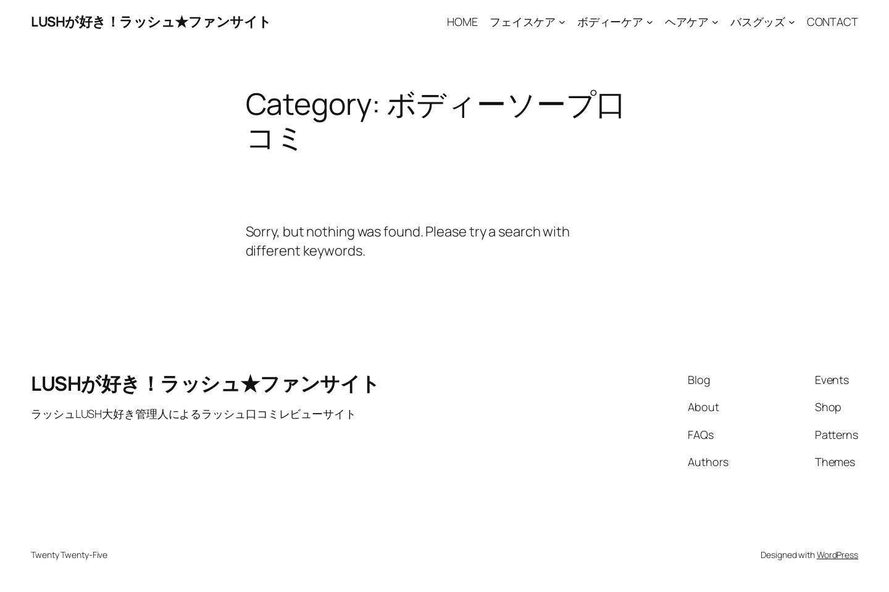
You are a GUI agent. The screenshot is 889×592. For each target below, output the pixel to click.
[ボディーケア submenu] (649, 22)
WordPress (837, 555)
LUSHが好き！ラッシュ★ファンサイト (151, 21)
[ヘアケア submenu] (715, 22)
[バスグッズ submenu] (791, 22)
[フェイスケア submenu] (562, 22)
